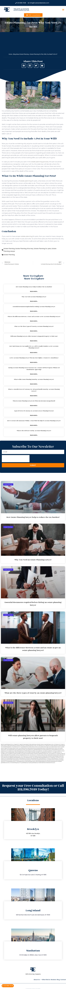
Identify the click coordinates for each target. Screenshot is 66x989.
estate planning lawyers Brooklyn (24, 758)
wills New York (31, 757)
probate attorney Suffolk (44, 748)
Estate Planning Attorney (24, 249)
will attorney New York (46, 753)
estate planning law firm (21, 10)
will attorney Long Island (38, 753)
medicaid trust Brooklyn (16, 745)
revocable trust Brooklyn (31, 752)
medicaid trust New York (34, 745)
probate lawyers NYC (4, 750)
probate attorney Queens (25, 748)
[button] (63, 9)
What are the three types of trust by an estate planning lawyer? (34, 326)
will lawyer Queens (40, 754)
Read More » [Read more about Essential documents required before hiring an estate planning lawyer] (34, 311)
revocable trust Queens (12, 753)
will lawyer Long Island (19, 754)
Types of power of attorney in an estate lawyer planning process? (34, 411)
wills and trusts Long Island (8, 756)
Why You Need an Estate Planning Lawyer (34, 297)
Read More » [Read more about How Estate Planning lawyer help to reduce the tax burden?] (34, 291)
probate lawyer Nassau (41, 749)
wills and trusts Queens (33, 756)
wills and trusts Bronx (56, 754)
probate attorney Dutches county (34, 746)
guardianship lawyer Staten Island (37, 762)
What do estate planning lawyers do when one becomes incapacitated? (34, 401)
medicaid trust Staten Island (58, 745)
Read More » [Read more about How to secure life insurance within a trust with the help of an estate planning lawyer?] (34, 425)
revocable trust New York (57, 752)
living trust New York (51, 744)
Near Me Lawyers (52, 762)
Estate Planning (9, 249)
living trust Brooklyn (37, 744)
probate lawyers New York (59, 749)
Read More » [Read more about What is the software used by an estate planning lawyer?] (34, 435)
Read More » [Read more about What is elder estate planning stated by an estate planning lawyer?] (34, 384)
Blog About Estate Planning (21, 54)
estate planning (25, 181)
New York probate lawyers (14, 746)
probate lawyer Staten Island (14, 750)
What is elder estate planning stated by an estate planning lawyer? (34, 379)
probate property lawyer (22, 752)
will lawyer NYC (34, 754)
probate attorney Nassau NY (56, 746)
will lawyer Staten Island (48, 754)
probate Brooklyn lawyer (13, 749)
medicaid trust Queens (49, 745)
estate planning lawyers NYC (46, 757)
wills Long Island (26, 757)
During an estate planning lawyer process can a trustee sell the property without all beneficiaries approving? (33, 368)
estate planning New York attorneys (57, 758)
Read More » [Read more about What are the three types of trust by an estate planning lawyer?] (34, 331)
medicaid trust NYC (41, 745)
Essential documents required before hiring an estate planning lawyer (34, 307)
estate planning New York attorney (45, 758)
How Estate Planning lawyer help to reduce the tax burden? (34, 287)
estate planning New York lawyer (18, 760)
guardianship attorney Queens (22, 761)
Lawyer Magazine (10, 757)
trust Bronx (24, 753)
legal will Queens (23, 744)
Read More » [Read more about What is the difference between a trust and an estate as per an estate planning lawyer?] (34, 321)
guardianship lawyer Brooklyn (45, 761)
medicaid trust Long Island (24, 745)
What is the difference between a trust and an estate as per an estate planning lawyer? (34, 316)
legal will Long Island (4, 744)
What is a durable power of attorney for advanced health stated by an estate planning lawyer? (34, 390)
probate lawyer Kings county (23, 749)
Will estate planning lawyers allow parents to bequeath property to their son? (34, 336)
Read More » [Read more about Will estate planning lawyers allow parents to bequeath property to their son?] (34, 341)
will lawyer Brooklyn (12, 754)
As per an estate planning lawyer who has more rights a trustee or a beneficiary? (33, 358)
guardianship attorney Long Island (53, 760)
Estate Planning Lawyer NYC (16, 762)
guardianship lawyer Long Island (56, 761)
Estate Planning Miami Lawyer (18, 757)
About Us (38, 980)
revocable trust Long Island (40, 752)
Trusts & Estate (21, 9)
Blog (58, 980)
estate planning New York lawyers (30, 760)
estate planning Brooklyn (34, 758)
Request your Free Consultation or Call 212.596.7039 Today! (33, 787)
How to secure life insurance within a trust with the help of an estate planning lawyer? (34, 421)
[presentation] (15, 458)
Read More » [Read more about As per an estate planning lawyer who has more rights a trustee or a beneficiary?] (34, 362)
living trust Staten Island (8, 745)
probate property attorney (13, 752)
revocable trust (19, 753)
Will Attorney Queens (33, 974)
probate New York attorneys (43, 750)
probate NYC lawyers (4, 752)
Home (10, 54)
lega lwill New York (11, 744)
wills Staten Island (37, 757)
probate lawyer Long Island (32, 749)
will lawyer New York (27, 754)
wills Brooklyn (49, 756)
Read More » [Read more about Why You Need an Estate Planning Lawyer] (34, 301)
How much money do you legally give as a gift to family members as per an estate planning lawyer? (33, 347)
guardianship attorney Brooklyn (41, 760)
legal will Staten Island (30, 744)
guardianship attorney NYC (12, 761)
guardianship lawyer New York (6, 762)
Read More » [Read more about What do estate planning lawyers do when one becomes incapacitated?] (34, 405)
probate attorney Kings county (45, 746)
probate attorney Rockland (34, 748)
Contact (63, 980)
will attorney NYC (53, 753)
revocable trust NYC (4, 753)
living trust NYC (58, 744)
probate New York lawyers (55, 757)
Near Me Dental (46, 762)
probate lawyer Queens (50, 749)
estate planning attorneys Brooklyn (13, 758)
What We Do (46, 980)
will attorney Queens (60, 753)
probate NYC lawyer (60, 750)
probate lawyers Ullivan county (32, 750)
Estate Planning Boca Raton (56, 756)
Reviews (53, 980)
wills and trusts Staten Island (42, 756)
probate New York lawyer (52, 750)
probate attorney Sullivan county (54, 748)
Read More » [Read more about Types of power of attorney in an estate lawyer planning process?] (34, 415)
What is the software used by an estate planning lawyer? (34, 431)
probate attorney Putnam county (15, 748)
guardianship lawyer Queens (26, 762)
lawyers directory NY (49, 752)
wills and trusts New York (17, 756)
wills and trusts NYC (25, 756)
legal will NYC (17, 744)
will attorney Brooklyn (29, 753)
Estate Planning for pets (42, 249)
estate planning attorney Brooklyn (6, 760)
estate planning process (40, 162)
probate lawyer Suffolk (23, 750)
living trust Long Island (44, 744)
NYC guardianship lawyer (24, 746)
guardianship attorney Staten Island (34, 761)
